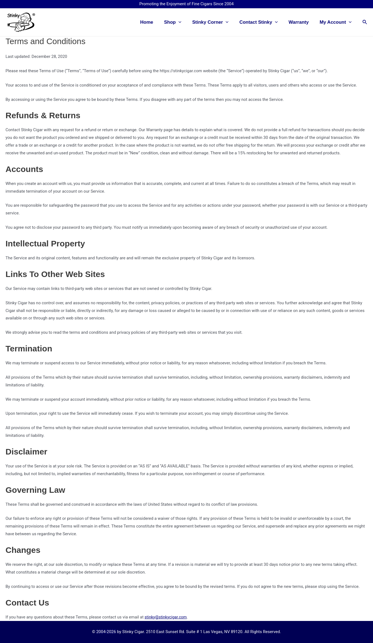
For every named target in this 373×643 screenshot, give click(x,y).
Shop (179, 22)
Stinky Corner (216, 22)
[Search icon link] (365, 22)
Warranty (301, 22)
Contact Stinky (262, 22)
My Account (336, 22)
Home (154, 22)
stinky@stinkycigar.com (166, 617)
